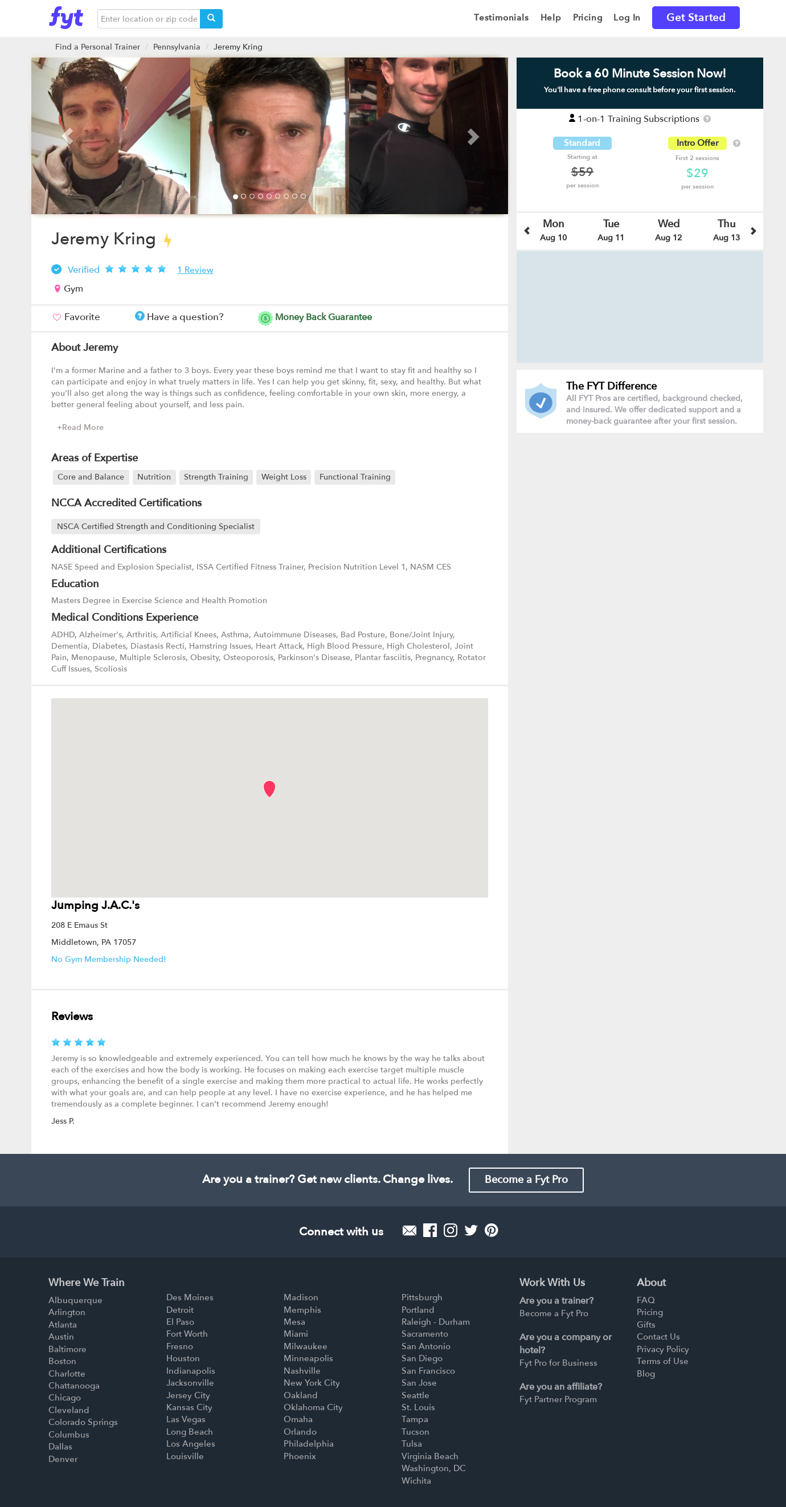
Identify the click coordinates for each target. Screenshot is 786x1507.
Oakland (301, 1395)
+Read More (80, 427)
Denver (62, 1459)
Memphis (302, 1310)
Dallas (60, 1446)
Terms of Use (663, 1361)
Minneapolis (308, 1358)
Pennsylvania (176, 47)
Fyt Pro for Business (558, 1363)
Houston (183, 1358)
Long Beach (189, 1432)
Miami (296, 1334)
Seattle (415, 1395)
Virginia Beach (430, 1456)
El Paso (180, 1322)
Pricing (650, 1312)
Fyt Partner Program (558, 1399)
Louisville (185, 1456)
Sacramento (425, 1334)
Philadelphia (309, 1443)
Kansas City (189, 1407)
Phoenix (300, 1456)
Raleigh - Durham (436, 1322)
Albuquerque (75, 1300)
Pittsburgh (422, 1297)
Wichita (416, 1480)
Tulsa (412, 1443)
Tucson (415, 1432)
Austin (61, 1336)
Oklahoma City (313, 1407)
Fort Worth (187, 1334)
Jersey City (188, 1395)
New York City (312, 1383)
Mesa (294, 1322)
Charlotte (66, 1373)
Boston (62, 1361)
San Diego (422, 1358)
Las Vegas (186, 1419)
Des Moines (190, 1297)
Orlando (300, 1432)
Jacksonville (190, 1383)
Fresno (179, 1346)
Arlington (66, 1312)
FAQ (646, 1300)
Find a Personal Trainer (97, 47)
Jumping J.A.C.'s (95, 905)
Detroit (180, 1310)
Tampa (415, 1419)
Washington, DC (434, 1468)
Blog (646, 1373)
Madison (301, 1297)
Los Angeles (190, 1443)
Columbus (68, 1434)
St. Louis (418, 1407)
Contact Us (658, 1336)
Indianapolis (190, 1371)
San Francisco (428, 1371)
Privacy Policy (663, 1349)
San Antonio (426, 1346)
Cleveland (68, 1410)
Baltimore (67, 1349)
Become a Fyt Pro (526, 1180)
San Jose (419, 1383)
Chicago (64, 1397)
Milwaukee (306, 1346)
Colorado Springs (83, 1422)
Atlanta (62, 1324)
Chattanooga (74, 1385)
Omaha (298, 1419)
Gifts (646, 1324)
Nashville (302, 1371)
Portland (418, 1310)
